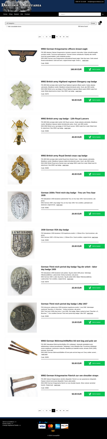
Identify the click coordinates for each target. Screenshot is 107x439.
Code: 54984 (45, 388)
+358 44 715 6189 (80, 1)
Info (21, 14)
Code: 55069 (45, 168)
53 (50, 36)
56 (60, 36)
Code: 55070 (45, 94)
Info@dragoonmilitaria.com (96, 1)
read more (85, 60)
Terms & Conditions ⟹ (9, 421)
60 (63, 36)
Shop (11, 14)
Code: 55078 (45, 281)
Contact (27, 14)
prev (40, 36)
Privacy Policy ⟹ (8, 423)
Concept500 (55, 435)
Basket (16, 14)
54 (53, 36)
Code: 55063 (45, 63)
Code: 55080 (45, 316)
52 (46, 36)
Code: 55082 (45, 207)
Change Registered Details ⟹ (12, 425)
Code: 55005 (45, 357)
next (67, 36)
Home (5, 14)
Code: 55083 (45, 240)
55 (57, 36)
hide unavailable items (13, 26)
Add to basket (88, 69)
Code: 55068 (45, 131)
